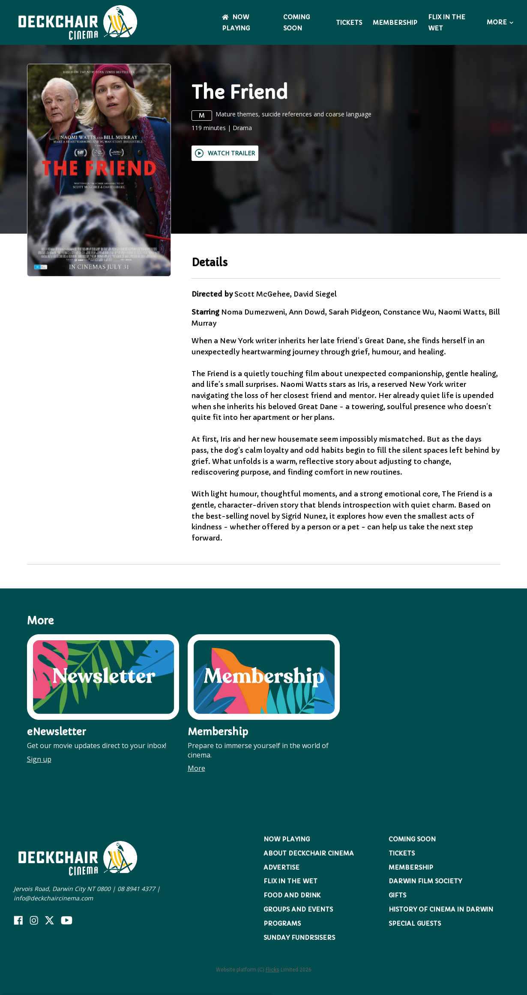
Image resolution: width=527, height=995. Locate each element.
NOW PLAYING (287, 839)
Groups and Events (298, 909)
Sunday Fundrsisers (299, 938)
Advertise (281, 867)
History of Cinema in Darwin (441, 909)
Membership (395, 23)
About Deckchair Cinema (309, 853)
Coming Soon (412, 839)
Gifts (397, 895)
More (500, 22)
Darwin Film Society (425, 881)
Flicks (272, 970)
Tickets (349, 23)
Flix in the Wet (290, 881)
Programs (282, 923)
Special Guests (415, 923)
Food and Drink (292, 895)
